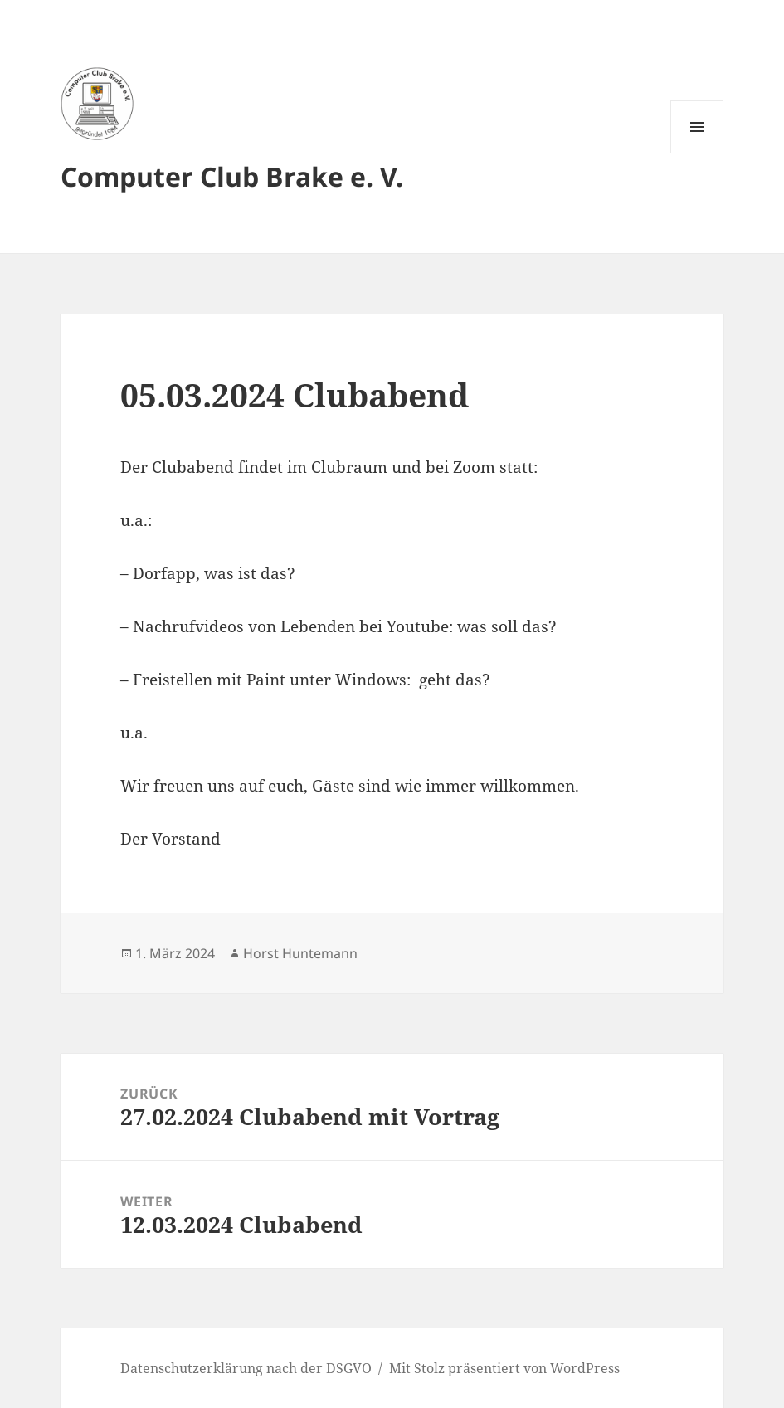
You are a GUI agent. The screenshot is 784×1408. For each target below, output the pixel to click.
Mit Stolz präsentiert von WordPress (504, 1368)
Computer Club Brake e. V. (232, 176)
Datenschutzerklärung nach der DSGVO (246, 1368)
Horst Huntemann (300, 953)
